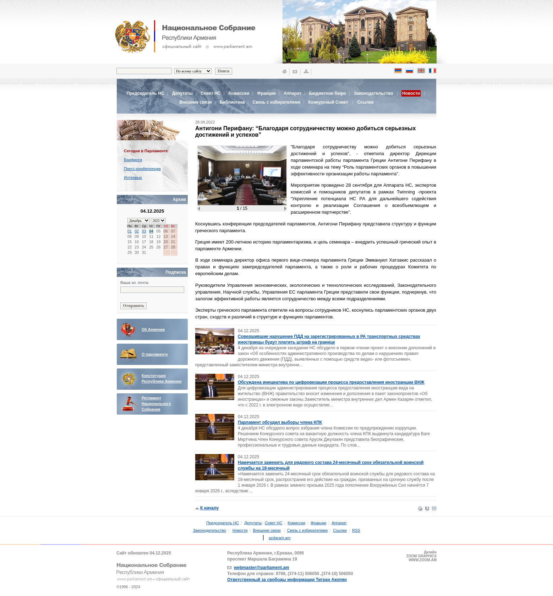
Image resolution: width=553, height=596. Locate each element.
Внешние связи (195, 102)
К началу (209, 507)
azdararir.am (279, 538)
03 (144, 231)
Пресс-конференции (142, 168)
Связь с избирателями (277, 102)
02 (137, 231)
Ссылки (365, 102)
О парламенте (155, 354)
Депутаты (182, 93)
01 (129, 231)
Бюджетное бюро (327, 93)
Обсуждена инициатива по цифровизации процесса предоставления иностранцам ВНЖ (331, 382)
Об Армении (153, 329)
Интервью (133, 177)
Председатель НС (145, 93)
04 (151, 231)
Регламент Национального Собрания (156, 403)
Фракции (266, 93)
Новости (240, 530)
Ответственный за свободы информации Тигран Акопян (287, 579)
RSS (356, 530)
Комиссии (238, 93)
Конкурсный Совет (328, 102)
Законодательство (373, 93)
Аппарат (292, 93)
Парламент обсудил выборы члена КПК (280, 422)
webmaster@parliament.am (261, 567)
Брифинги (133, 160)
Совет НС (210, 93)
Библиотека (232, 102)
